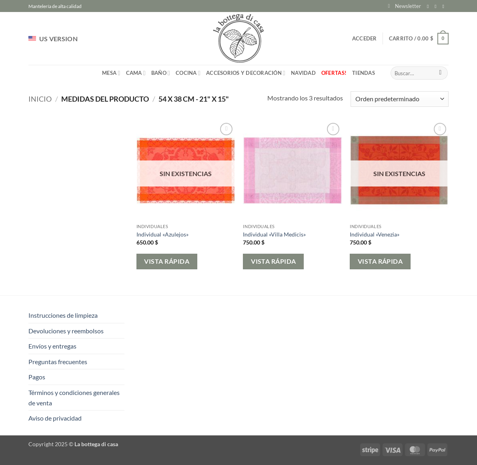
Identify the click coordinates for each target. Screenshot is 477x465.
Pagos (36, 377)
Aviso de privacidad (55, 418)
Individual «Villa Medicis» (274, 234)
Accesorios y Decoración (245, 73)
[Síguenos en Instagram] (437, 6)
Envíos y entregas (52, 346)
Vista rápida (166, 261)
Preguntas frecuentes (57, 361)
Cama (136, 73)
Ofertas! (334, 73)
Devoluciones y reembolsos (66, 331)
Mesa (111, 73)
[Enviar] (440, 73)
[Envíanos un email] (444, 6)
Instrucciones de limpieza (63, 315)
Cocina (188, 73)
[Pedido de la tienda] (400, 99)
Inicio (40, 98)
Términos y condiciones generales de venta (74, 398)
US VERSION (53, 38)
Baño (160, 73)
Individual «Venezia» (374, 234)
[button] (404, 6)
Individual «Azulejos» (162, 234)
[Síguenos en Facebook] (429, 6)
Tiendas (363, 73)
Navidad (303, 73)
